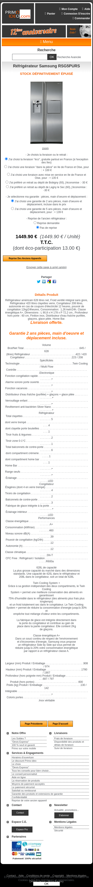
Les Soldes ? (19, 738)
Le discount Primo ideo (24, 760)
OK (46, 883)
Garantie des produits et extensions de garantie (37, 794)
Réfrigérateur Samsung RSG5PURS (46, 66)
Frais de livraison (63, 738)
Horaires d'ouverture (23, 757)
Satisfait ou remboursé (24, 790)
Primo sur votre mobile (24, 748)
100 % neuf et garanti (23, 745)
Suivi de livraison (63, 748)
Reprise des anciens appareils (25, 258)
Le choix (16, 764)
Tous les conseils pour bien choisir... (31, 770)
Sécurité (58, 830)
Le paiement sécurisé (23, 787)
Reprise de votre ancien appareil (29, 800)
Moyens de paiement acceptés (28, 784)
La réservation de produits (26, 780)
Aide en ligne (19, 777)
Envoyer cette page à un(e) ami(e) (46, 267)
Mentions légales (63, 827)
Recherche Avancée (69, 57)
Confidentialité (19, 797)
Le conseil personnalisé (24, 774)
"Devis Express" (20, 741)
